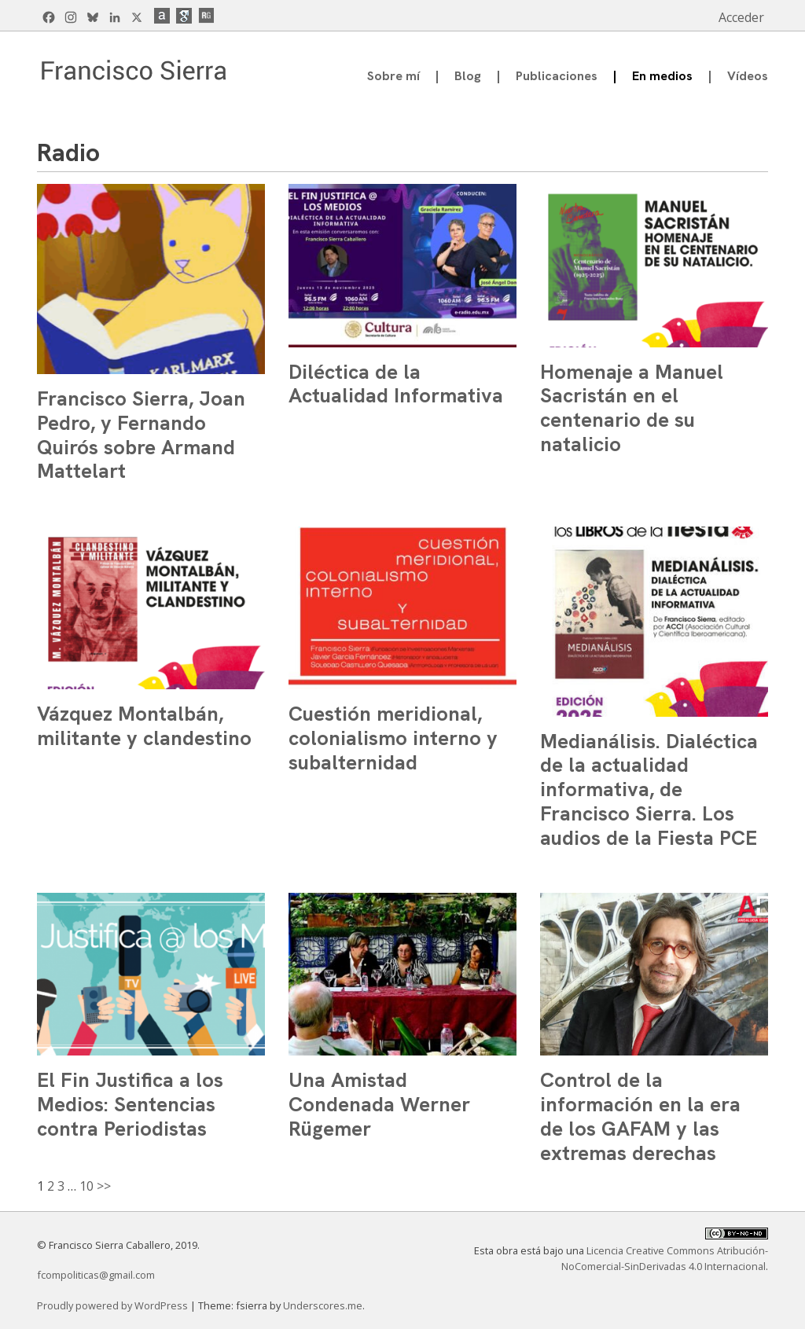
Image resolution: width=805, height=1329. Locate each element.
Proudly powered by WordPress (113, 1305)
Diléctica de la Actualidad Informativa (396, 383)
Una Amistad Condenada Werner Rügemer (379, 1104)
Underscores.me (322, 1305)
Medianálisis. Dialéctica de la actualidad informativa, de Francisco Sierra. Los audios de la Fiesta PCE (649, 789)
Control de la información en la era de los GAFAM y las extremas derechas (640, 1116)
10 (86, 1186)
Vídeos (747, 76)
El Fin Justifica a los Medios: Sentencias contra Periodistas (130, 1104)
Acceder (741, 17)
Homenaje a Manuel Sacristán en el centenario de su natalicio (631, 407)
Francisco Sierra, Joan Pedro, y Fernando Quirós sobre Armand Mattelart (141, 434)
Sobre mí (393, 76)
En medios (662, 76)
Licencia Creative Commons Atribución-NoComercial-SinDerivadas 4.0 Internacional (664, 1257)
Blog (467, 76)
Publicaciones (556, 76)
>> (104, 1186)
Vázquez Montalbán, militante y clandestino (144, 725)
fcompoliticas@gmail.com (96, 1275)
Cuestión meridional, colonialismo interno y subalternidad (393, 737)
